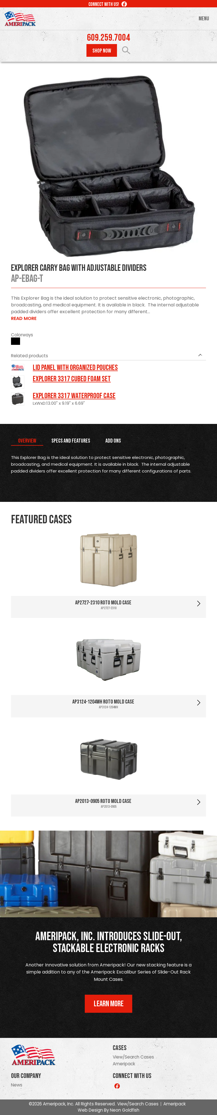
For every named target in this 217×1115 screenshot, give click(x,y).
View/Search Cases (133, 1057)
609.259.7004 (108, 38)
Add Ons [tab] (113, 440)
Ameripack (124, 1064)
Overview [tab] (27, 440)
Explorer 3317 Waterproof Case (74, 395)
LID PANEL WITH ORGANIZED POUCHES (75, 367)
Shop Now (101, 50)
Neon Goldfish (124, 1110)
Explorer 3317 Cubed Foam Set (72, 379)
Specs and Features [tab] (70, 440)
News (16, 1085)
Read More (23, 318)
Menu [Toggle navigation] (204, 18)
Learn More (108, 1004)
